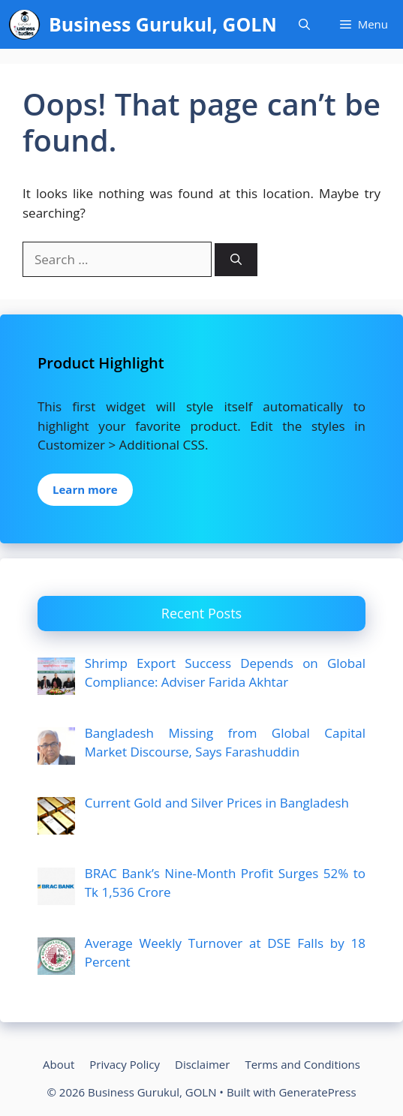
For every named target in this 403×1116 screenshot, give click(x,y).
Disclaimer (202, 1064)
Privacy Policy (124, 1064)
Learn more (85, 489)
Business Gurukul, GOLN (163, 24)
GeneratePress (317, 1091)
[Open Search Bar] (304, 24)
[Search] (236, 260)
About (58, 1064)
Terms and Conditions (302, 1064)
